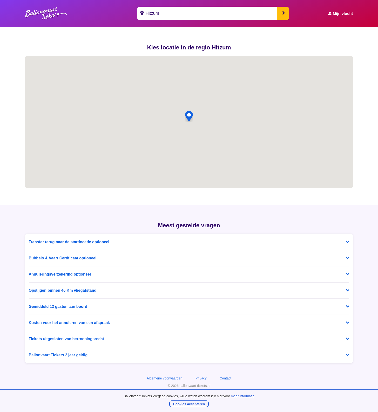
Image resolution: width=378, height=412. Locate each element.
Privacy (201, 378)
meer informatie (242, 396)
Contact (225, 378)
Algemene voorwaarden (164, 378)
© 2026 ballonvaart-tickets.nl (189, 386)
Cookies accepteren (189, 404)
